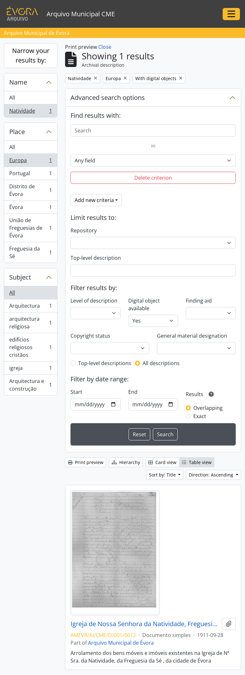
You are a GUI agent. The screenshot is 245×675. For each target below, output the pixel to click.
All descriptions (161, 363)
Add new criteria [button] (94, 200)
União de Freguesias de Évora (30, 228)
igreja (30, 369)
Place (17, 131)
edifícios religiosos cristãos (30, 347)
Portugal (30, 174)
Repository (84, 230)
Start (76, 391)
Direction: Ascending (211, 475)
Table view (197, 462)
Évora (30, 208)
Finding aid (199, 300)
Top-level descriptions (104, 363)
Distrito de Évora (30, 190)
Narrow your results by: (30, 55)
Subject (20, 277)
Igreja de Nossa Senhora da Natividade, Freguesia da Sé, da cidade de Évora (145, 624)
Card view (162, 462)
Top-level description (96, 257)
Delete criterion (153, 177)
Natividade (30, 112)
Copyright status (90, 335)
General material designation (192, 335)
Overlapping (208, 407)
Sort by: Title (163, 475)
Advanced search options (108, 97)
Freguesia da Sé (30, 252)
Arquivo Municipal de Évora (121, 642)
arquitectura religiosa (30, 322)
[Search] (153, 130)
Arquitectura (30, 307)
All (12, 97)
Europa (30, 161)
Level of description (94, 300)
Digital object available (144, 304)
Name (18, 82)
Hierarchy (126, 462)
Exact (199, 416)
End (132, 391)
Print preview (85, 462)
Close (104, 46)
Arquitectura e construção (30, 385)
